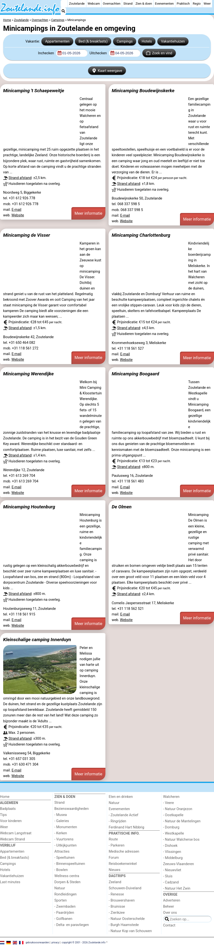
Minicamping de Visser (26, 235)
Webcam (94, 3)
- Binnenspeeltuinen (69, 864)
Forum (114, 858)
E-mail (17, 210)
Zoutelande (77, 3)
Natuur (59, 888)
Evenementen (164, 3)
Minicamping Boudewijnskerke (143, 90)
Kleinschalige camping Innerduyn (37, 639)
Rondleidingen (65, 894)
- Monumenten (65, 827)
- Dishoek (170, 846)
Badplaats (8, 809)
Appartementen (57, 41)
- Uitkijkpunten (65, 845)
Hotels (147, 41)
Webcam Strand (12, 839)
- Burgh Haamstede (124, 925)
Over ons (170, 913)
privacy (55, 942)
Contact (169, 925)
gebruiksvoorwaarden (37, 942)
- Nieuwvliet (172, 870)
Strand (128, 3)
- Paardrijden (64, 913)
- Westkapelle (173, 833)
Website (17, 215)
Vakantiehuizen (173, 41)
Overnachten (112, 3)
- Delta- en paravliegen (71, 925)
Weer (207, 3)
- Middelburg (173, 858)
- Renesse (116, 894)
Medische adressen (124, 851)
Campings (125, 41)
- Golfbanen (63, 919)
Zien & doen (143, 3)
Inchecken (46, 53)
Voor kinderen (11, 821)
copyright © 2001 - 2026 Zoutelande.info (83, 942)
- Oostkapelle (173, 815)
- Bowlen (61, 870)
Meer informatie (88, 213)
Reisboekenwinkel (123, 864)
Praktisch (183, 3)
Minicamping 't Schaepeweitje (33, 90)
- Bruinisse (117, 906)
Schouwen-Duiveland (125, 888)
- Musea (60, 815)
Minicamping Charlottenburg (141, 235)
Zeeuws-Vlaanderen (178, 864)
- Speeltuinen (64, 858)
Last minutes (10, 882)
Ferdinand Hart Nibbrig (126, 827)
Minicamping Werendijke (28, 374)
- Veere (168, 803)
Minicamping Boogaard (135, 374)
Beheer (168, 906)
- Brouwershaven (122, 900)
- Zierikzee (117, 913)
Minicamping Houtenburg (29, 507)
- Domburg (171, 827)
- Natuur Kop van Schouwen (130, 931)
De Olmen (122, 507)
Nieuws (115, 870)
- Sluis (167, 876)
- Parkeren (116, 845)
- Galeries (61, 821)
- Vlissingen (172, 852)
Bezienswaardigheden (71, 809)
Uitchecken (99, 53)
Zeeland (115, 882)
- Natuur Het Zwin (177, 888)
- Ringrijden (117, 821)
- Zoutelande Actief (123, 815)
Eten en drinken (121, 797)
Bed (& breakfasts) (93, 41)
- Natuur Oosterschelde (127, 919)
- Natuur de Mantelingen (182, 821)
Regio (197, 3)
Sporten (60, 900)
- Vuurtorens (63, 839)
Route (113, 839)
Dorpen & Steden (67, 882)
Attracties (61, 851)
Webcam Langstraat (16, 833)
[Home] (64, 3)
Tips (3, 815)
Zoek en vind (159, 53)
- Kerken (60, 833)
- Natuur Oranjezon (177, 809)
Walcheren (171, 797)
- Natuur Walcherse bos (181, 839)
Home (5, 797)
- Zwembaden (65, 906)
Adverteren (171, 900)
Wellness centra (66, 876)
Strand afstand (20, 178)
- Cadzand (171, 882)
